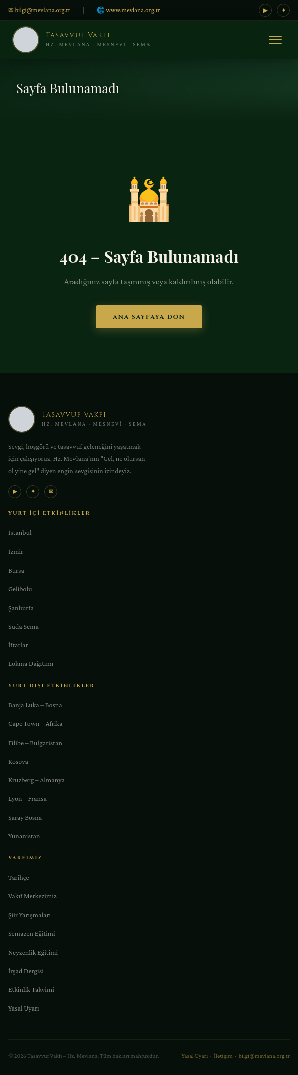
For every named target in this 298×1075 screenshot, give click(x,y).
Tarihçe (18, 877)
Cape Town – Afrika (35, 723)
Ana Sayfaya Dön (149, 317)
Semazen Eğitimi (31, 933)
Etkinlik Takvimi (31, 989)
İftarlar (18, 645)
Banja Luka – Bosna (35, 705)
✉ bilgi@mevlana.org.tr (39, 10)
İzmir (15, 551)
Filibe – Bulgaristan (35, 742)
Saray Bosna (25, 817)
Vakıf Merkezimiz (32, 896)
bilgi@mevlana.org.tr (264, 1055)
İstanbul (20, 532)
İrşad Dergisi (26, 971)
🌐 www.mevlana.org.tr (128, 10)
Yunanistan (24, 836)
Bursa (16, 570)
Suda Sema (23, 626)
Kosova (18, 761)
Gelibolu (20, 589)
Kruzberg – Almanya (36, 780)
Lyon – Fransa (27, 798)
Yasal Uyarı (23, 1008)
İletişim (223, 1055)
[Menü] (275, 40)
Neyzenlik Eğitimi (33, 952)
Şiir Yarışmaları (29, 915)
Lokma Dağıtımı (30, 663)
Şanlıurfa (21, 607)
